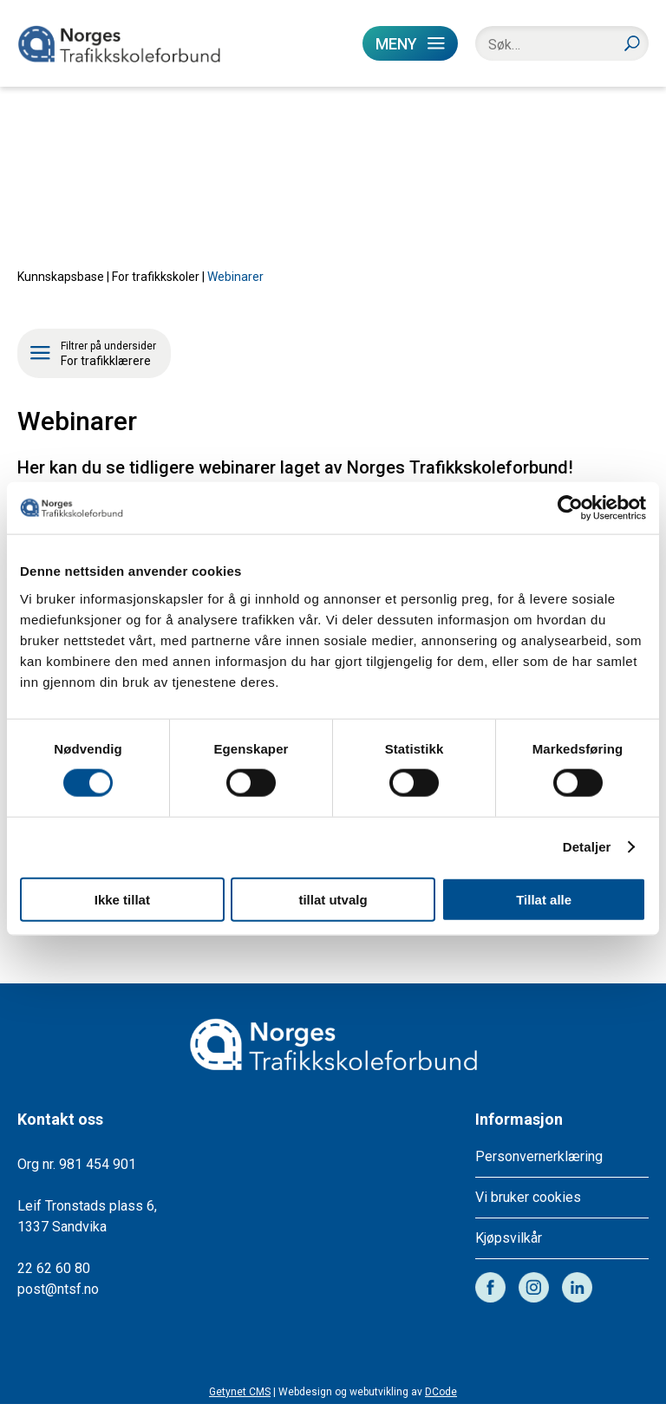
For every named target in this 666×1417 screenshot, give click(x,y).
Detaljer (587, 846)
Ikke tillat (122, 898)
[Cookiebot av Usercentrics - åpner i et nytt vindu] (570, 508)
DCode (441, 1405)
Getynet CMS (240, 1405)
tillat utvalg (332, 898)
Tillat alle (543, 898)
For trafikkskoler (155, 290)
